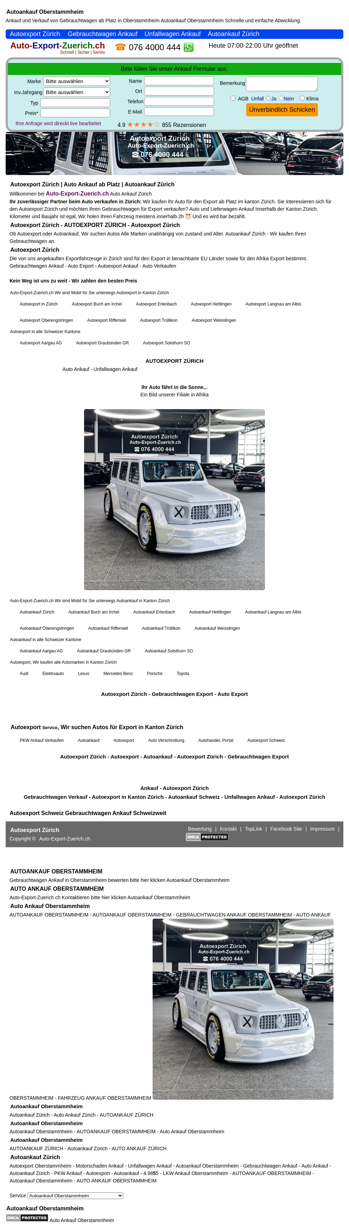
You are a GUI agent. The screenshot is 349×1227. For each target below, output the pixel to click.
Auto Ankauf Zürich (74, 1115)
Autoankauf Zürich (30, 1115)
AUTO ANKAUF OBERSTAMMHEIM (57, 889)
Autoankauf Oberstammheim (45, 12)
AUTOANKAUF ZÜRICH (126, 1115)
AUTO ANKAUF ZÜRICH (139, 1148)
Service (66, 1195)
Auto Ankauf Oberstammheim (50, 906)
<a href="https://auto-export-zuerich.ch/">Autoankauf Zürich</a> (174, 444)
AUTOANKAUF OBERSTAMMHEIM (56, 871)
